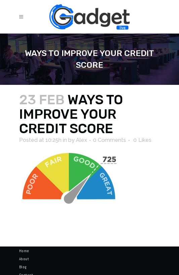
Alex (81, 140)
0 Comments (109, 140)
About (24, 259)
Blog (23, 267)
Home (24, 251)
